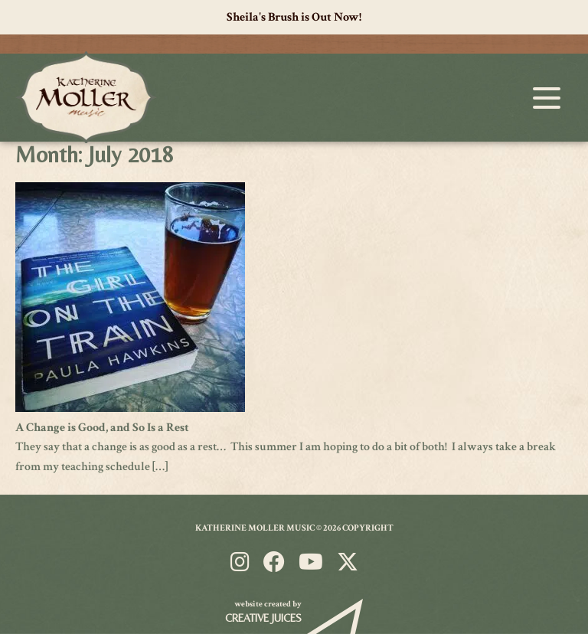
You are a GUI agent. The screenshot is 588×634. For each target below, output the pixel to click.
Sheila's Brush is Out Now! (294, 17)
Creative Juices (263, 618)
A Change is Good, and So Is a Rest (102, 428)
